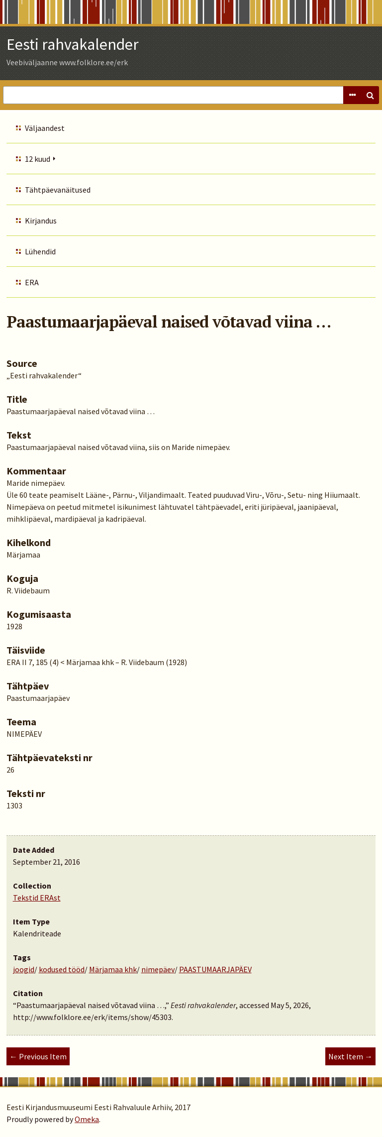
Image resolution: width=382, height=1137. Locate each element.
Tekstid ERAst (37, 898)
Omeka (87, 1119)
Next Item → (350, 1056)
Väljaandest (45, 128)
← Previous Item (38, 1056)
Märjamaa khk (113, 969)
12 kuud (37, 159)
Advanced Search (352, 95)
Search (370, 95)
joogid (23, 969)
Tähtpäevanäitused (58, 190)
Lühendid (40, 251)
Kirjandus (41, 221)
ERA (32, 282)
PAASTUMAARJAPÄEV (215, 969)
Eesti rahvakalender (72, 44)
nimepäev (158, 969)
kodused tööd (62, 969)
